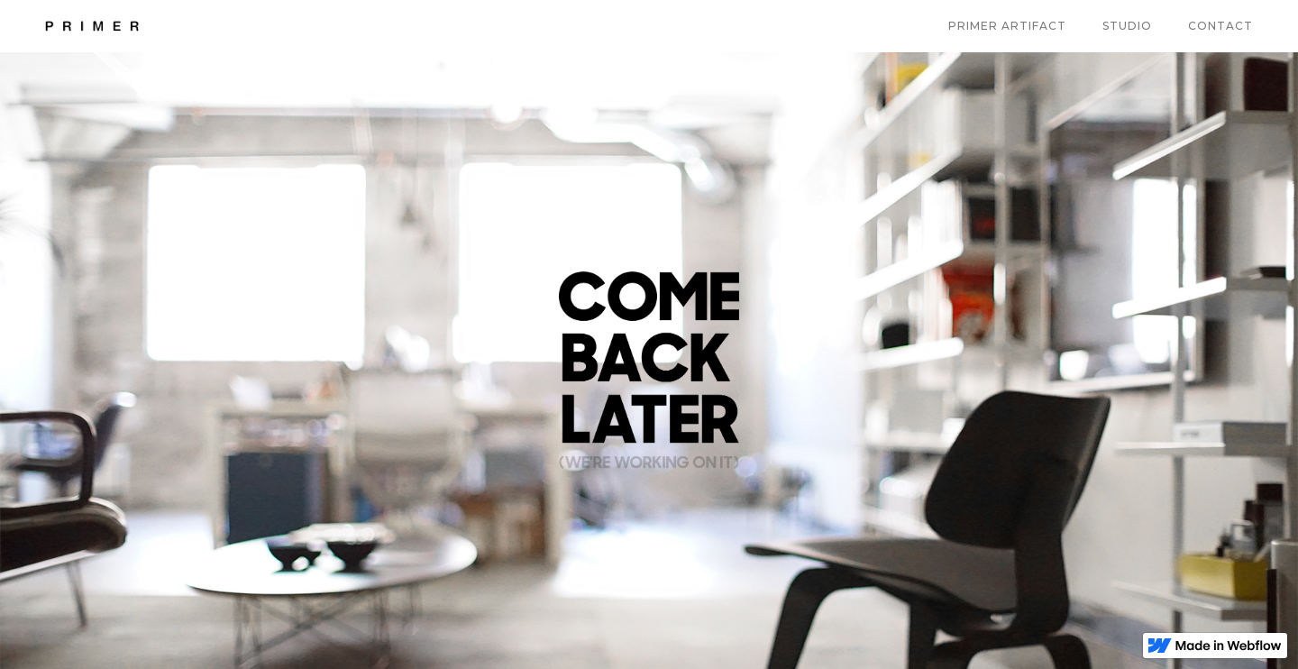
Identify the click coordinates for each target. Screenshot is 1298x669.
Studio (1127, 25)
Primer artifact (1007, 25)
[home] (92, 26)
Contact (1220, 25)
